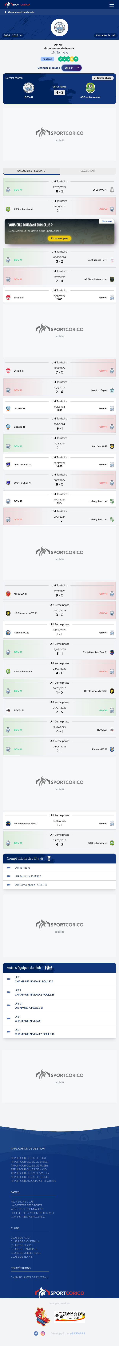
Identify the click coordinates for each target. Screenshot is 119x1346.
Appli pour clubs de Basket (30, 1161)
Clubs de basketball (25, 1241)
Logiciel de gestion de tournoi (32, 1213)
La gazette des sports (26, 1205)
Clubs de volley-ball (26, 1253)
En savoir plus (59, 238)
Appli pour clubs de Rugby (29, 1165)
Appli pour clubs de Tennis (29, 1177)
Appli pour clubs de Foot (28, 1158)
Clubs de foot (20, 1237)
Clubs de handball (24, 1249)
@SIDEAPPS (77, 1333)
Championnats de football (30, 1277)
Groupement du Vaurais (21, 12)
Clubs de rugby (22, 1245)
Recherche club (22, 1201)
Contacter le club (105, 35)
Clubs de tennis (22, 1256)
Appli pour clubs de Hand (29, 1169)
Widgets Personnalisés (27, 1209)
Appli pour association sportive (33, 1180)
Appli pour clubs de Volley (30, 1173)
